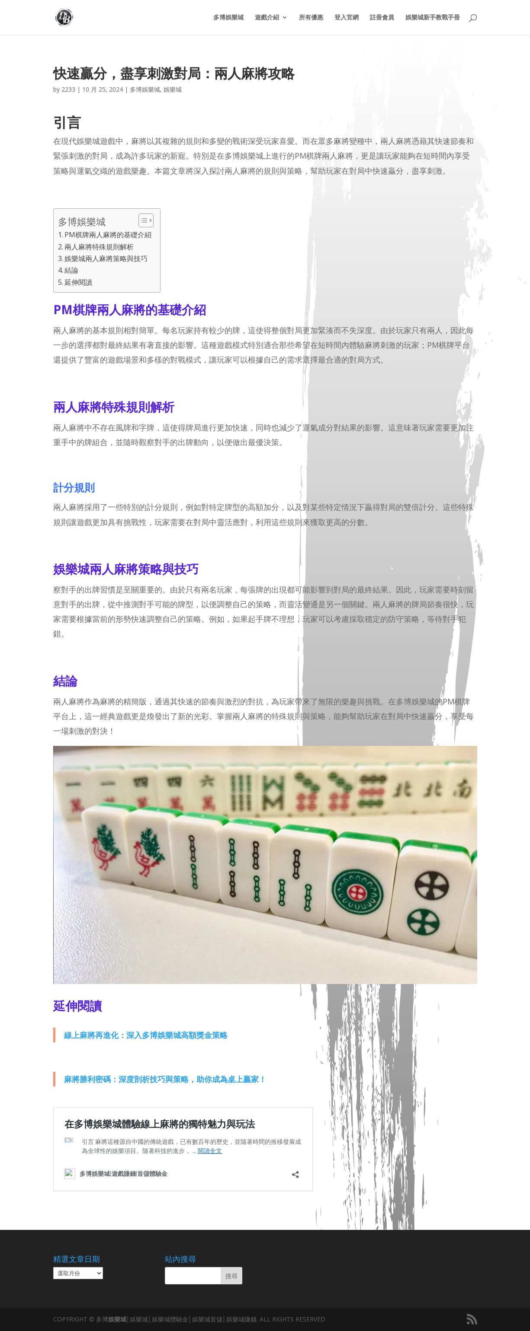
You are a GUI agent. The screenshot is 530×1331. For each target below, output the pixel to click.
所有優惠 (311, 17)
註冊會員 (382, 17)
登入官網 (346, 17)
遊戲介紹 (267, 17)
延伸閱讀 (78, 282)
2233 (68, 89)
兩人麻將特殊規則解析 (99, 247)
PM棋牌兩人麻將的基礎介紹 (107, 234)
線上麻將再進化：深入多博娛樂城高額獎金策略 (146, 1035)
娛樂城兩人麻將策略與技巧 (106, 258)
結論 (71, 270)
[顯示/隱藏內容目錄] (141, 220)
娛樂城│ (119, 1319)
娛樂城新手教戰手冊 (432, 17)
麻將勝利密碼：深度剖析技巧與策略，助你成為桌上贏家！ (165, 1079)
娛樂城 (173, 89)
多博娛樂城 (228, 17)
